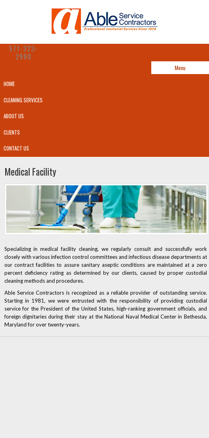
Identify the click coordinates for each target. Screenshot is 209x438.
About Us (14, 116)
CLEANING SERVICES (23, 100)
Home (9, 84)
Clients (12, 132)
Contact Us (16, 148)
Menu (180, 68)
